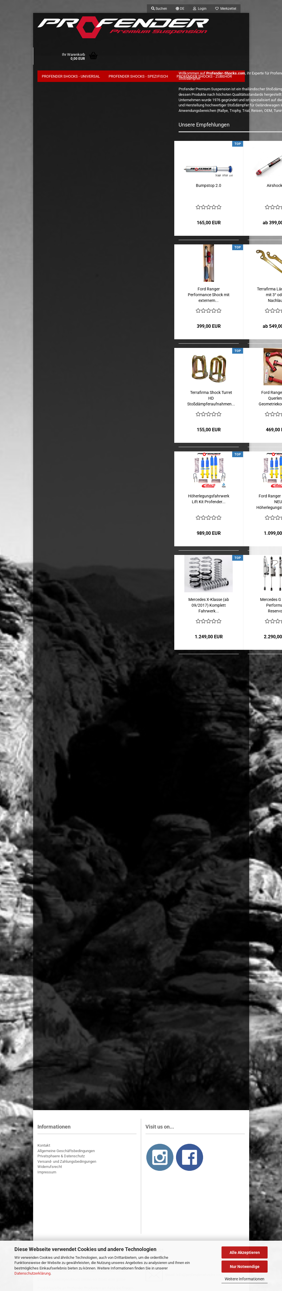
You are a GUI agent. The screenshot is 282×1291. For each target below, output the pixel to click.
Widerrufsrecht (49, 1170)
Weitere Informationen (244, 1279)
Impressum (46, 1175)
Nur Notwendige (245, 1266)
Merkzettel (225, 9)
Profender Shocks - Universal (71, 76)
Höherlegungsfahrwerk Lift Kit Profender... (208, 502)
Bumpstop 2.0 (208, 189)
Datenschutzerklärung (32, 1273)
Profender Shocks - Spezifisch (138, 76)
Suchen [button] (159, 9)
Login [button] (200, 9)
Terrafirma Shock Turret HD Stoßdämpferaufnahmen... (211, 402)
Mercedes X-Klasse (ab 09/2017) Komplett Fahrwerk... (208, 609)
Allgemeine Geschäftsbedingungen (66, 1154)
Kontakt (43, 1149)
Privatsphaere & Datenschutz (61, 1159)
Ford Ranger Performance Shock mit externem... (209, 298)
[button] (180, 8)
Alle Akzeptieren (245, 1252)
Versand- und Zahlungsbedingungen (66, 1165)
